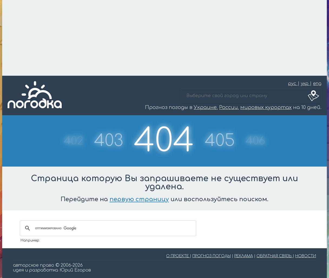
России (228, 107)
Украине (205, 107)
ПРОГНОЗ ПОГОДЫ (211, 256)
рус (293, 83)
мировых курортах (266, 107)
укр (305, 83)
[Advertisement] (164, 38)
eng (317, 83)
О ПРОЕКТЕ (178, 256)
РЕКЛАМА (243, 256)
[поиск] (107, 228)
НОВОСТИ (305, 256)
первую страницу (139, 199)
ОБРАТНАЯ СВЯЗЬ (274, 256)
